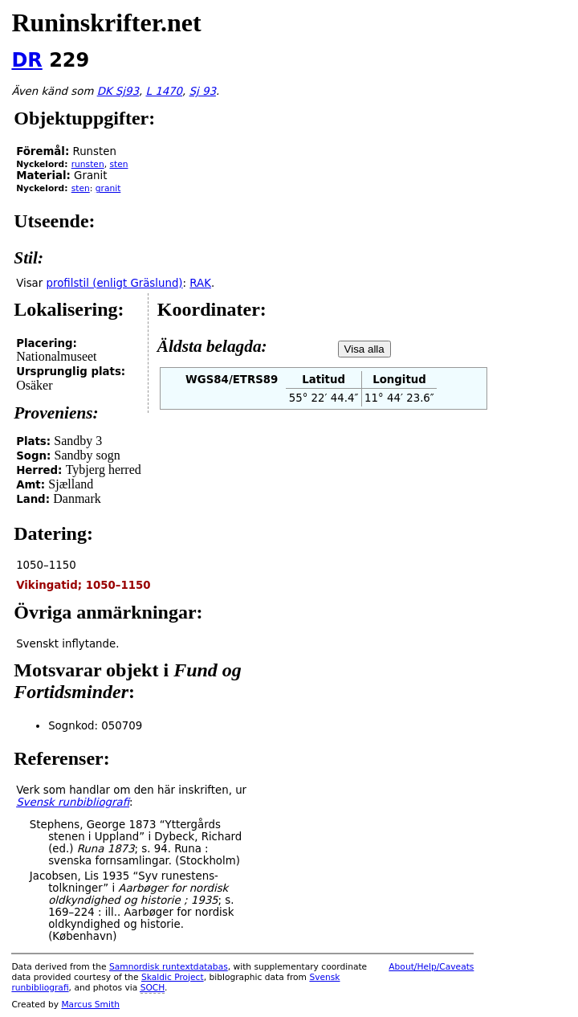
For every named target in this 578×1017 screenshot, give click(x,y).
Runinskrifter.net (106, 22)
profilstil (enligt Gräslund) (115, 283)
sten (118, 164)
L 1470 (163, 91)
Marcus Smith (90, 1004)
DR (26, 60)
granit (108, 188)
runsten (87, 164)
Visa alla (364, 349)
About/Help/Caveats (431, 967)
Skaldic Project (172, 977)
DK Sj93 (118, 91)
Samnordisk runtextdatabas (168, 967)
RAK (200, 283)
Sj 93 (202, 91)
